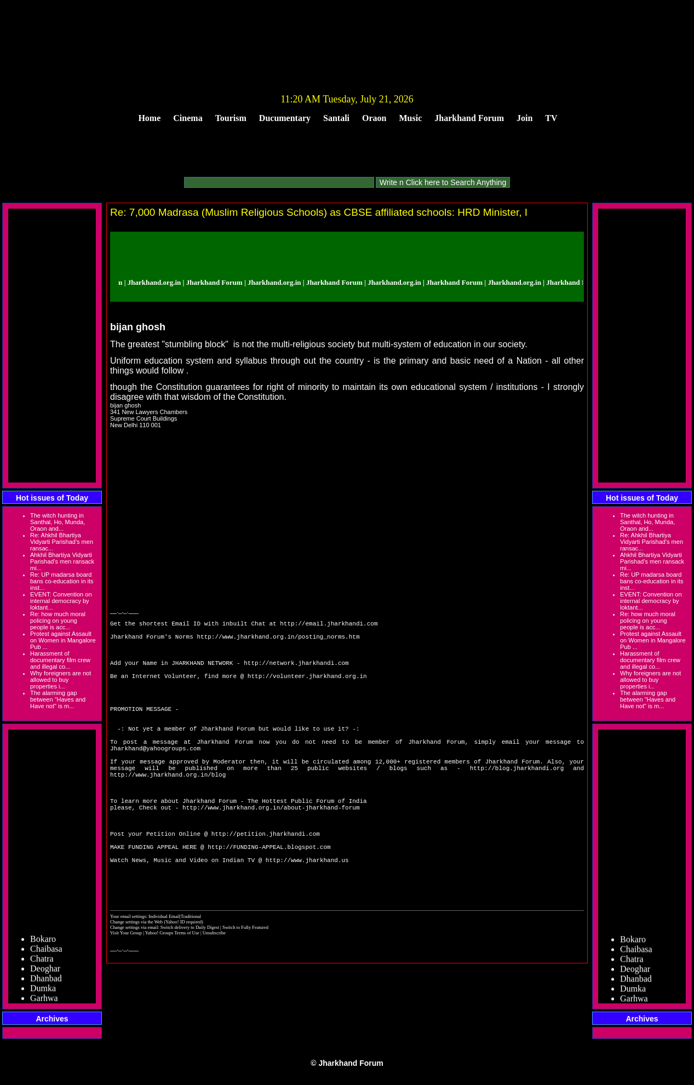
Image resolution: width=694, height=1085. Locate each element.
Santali (336, 118)
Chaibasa (46, 951)
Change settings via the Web (136, 989)
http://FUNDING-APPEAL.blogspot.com (269, 904)
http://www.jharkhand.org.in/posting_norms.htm (278, 641)
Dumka (43, 991)
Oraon (374, 118)
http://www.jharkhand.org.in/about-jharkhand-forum (270, 855)
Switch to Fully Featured (245, 994)
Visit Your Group (126, 1000)
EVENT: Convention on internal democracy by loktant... (61, 601)
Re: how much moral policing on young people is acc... (57, 620)
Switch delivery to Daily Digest (189, 994)
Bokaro (43, 941)
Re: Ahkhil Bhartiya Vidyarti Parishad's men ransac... (61, 542)
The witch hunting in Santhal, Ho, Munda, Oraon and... (57, 522)
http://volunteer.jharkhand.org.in (307, 690)
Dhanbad (46, 981)
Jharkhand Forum (469, 118)
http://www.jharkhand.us (307, 920)
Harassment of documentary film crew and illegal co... (60, 660)
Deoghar (45, 971)
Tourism (230, 118)
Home (149, 118)
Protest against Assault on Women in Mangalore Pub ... (63, 640)
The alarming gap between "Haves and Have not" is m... (57, 699)
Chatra (42, 961)
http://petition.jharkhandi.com (265, 887)
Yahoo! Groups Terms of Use (172, 1000)
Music (410, 118)
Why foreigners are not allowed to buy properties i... (60, 680)
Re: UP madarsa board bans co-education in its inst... (62, 581)
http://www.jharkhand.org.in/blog (168, 814)
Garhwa (44, 1001)
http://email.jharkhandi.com (328, 625)
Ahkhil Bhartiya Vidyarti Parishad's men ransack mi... (62, 561)
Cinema (187, 118)
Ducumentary (285, 118)
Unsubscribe (214, 1000)
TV (551, 118)
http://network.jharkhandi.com (296, 674)
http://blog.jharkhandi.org (517, 805)
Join (524, 118)
